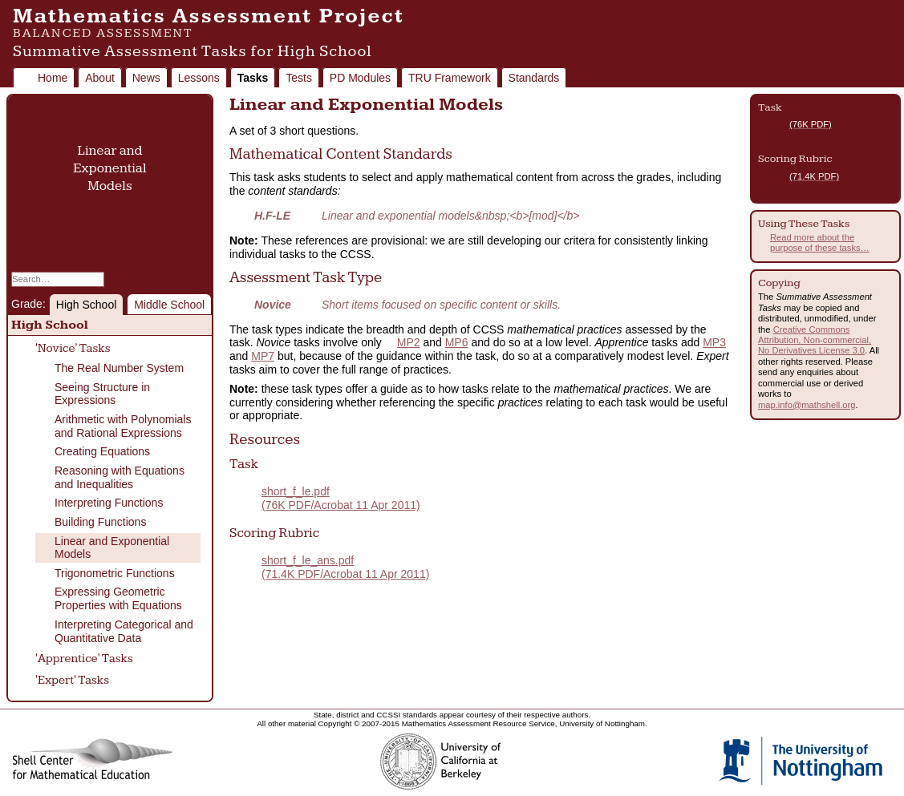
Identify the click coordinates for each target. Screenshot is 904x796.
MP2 (408, 342)
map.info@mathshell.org (806, 405)
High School (86, 304)
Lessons (199, 77)
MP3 (714, 342)
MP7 (262, 356)
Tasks (253, 77)
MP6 (456, 342)
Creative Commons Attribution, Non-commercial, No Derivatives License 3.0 (814, 340)
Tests (299, 77)
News (146, 77)
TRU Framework (449, 77)
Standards (534, 77)
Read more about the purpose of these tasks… (820, 242)
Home (52, 77)
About (100, 77)
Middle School (169, 304)
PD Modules (360, 77)
